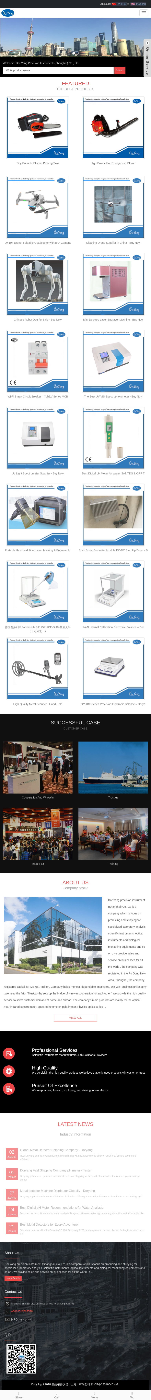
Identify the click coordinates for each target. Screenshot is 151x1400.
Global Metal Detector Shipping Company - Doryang (56, 1180)
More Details (13, 1278)
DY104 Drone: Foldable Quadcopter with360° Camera (38, 267)
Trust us (113, 822)
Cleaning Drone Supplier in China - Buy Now (113, 267)
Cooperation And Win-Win (37, 822)
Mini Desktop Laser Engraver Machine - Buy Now (113, 344)
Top (132, 1394)
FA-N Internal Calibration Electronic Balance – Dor (113, 652)
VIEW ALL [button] (75, 1024)
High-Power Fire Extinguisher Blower (113, 163)
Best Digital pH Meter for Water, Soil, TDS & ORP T (113, 498)
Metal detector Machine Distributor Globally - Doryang (57, 1221)
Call (57, 1394)
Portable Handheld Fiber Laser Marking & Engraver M (38, 575)
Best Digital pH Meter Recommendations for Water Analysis (61, 1238)
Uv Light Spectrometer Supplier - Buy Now (38, 498)
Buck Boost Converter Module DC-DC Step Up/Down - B (113, 575)
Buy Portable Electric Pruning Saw (38, 163)
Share (19, 1394)
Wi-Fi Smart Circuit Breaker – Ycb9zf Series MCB (37, 421)
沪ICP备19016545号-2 (104, 1384)
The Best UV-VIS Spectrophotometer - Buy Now (113, 421)
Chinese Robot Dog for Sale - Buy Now (38, 344)
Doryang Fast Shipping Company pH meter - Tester (55, 1201)
